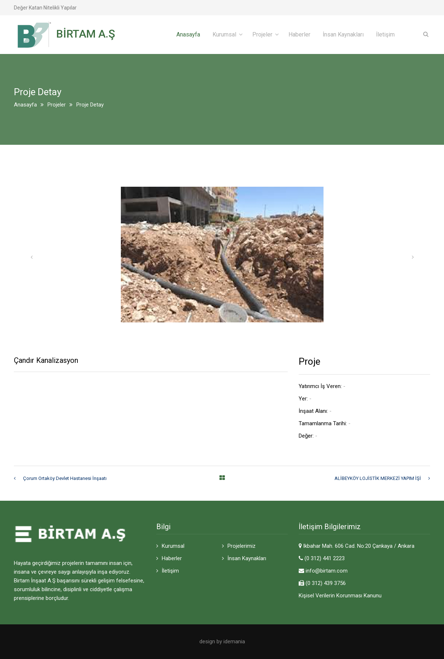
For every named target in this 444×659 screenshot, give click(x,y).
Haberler (299, 34)
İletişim (385, 34)
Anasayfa (188, 34)
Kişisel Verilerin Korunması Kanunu (340, 595)
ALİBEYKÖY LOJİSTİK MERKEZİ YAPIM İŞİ (377, 478)
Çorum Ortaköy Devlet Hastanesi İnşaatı (65, 478)
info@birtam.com (327, 570)
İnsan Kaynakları (343, 34)
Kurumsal (224, 34)
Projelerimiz (241, 546)
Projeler (262, 34)
